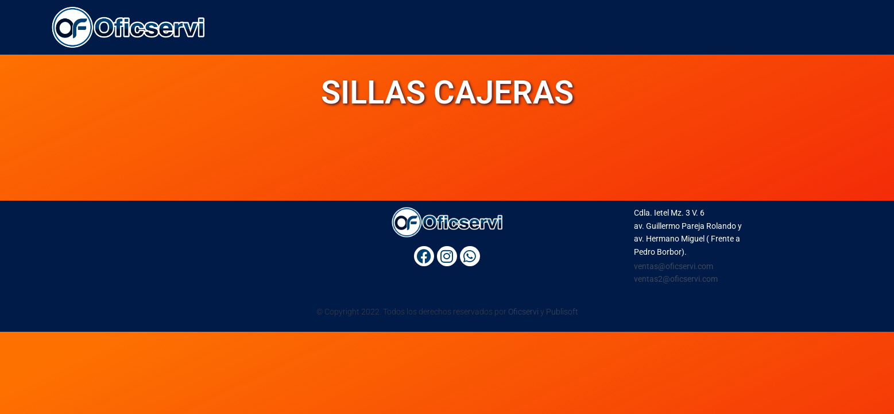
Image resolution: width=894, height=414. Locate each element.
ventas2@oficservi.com (676, 278)
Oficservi (523, 311)
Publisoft (562, 311)
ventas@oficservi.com (673, 266)
